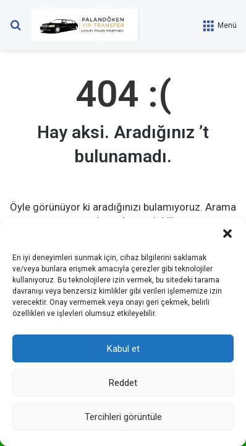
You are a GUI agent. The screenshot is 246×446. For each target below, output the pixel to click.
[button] (227, 233)
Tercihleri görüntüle (123, 416)
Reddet (123, 382)
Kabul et (123, 348)
